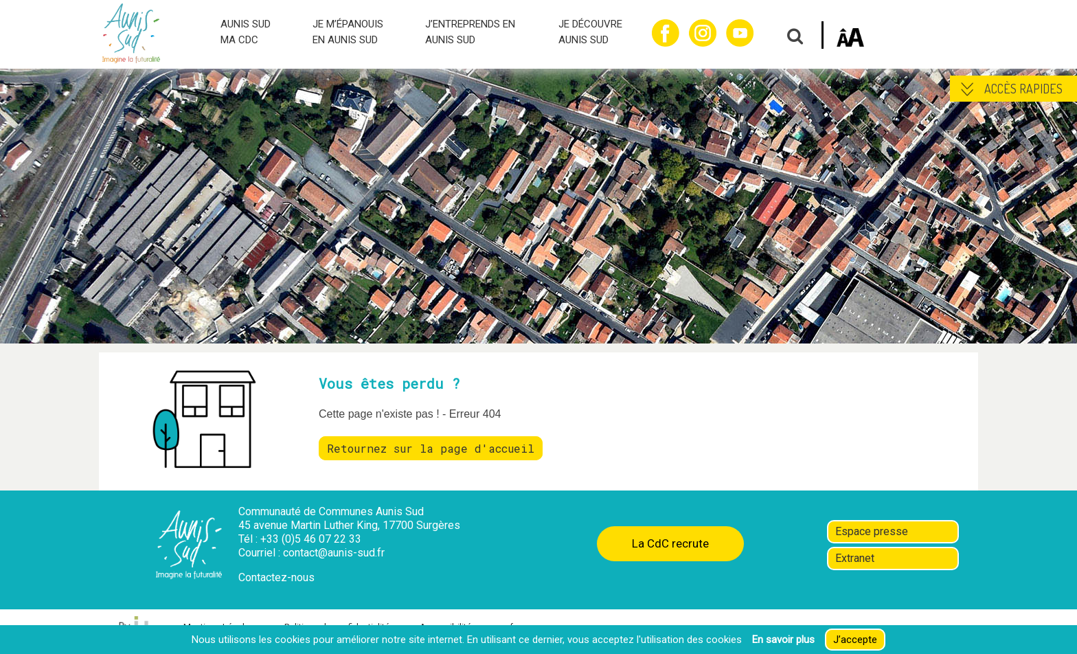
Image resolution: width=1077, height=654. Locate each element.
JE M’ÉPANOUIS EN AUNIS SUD (348, 32)
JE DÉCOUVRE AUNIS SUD (590, 32)
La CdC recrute (670, 543)
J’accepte (855, 639)
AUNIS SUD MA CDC (245, 32)
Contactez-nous (276, 577)
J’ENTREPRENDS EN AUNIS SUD (470, 32)
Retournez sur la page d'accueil (430, 448)
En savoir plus (783, 639)
